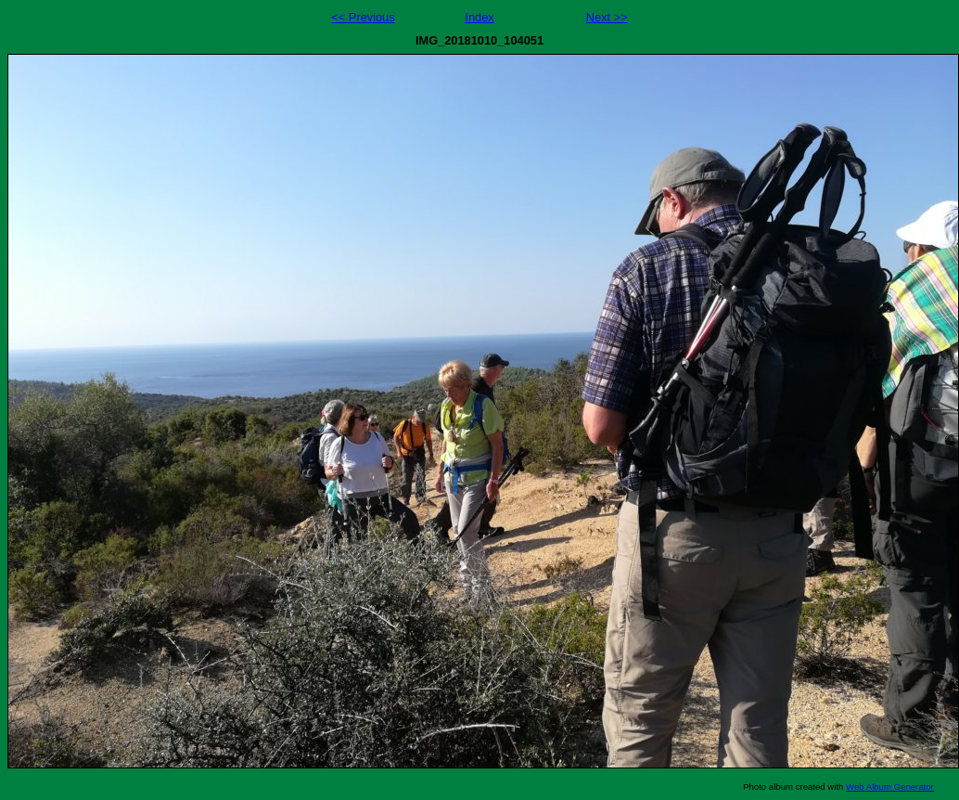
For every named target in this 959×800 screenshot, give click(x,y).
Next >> (607, 17)
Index (479, 17)
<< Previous (362, 17)
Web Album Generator (890, 786)
